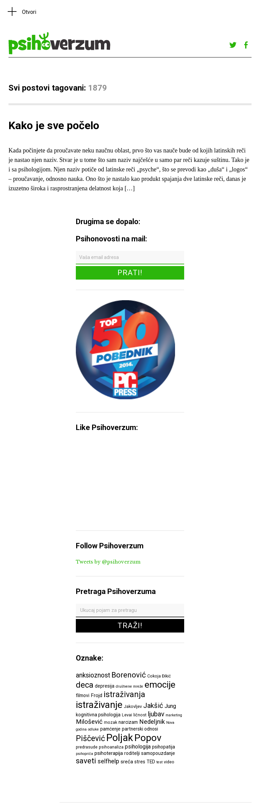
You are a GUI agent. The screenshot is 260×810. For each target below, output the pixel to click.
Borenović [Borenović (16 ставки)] (128, 674)
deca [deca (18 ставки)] (84, 685)
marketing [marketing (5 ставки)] (174, 715)
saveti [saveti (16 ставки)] (86, 760)
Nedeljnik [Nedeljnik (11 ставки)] (152, 721)
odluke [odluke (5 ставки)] (93, 729)
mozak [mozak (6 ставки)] (110, 722)
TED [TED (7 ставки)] (151, 761)
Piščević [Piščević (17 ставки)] (90, 738)
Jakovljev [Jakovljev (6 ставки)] (133, 706)
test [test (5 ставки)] (159, 762)
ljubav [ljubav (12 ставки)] (156, 714)
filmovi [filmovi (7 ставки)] (82, 695)
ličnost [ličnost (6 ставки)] (140, 714)
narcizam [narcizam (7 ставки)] (128, 722)
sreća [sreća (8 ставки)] (127, 762)
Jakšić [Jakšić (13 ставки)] (153, 705)
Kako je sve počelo (53, 125)
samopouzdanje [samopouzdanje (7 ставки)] (158, 753)
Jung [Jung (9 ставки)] (170, 706)
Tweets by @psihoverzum (108, 562)
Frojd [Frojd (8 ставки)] (96, 695)
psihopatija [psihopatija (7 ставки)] (163, 746)
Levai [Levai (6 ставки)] (127, 714)
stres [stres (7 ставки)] (139, 761)
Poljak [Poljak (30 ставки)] (119, 737)
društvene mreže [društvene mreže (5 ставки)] (129, 686)
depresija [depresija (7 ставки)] (104, 686)
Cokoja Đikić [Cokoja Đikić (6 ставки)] (159, 675)
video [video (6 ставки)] (169, 761)
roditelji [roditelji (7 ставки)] (132, 753)
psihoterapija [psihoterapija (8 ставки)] (108, 753)
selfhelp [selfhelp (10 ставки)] (108, 761)
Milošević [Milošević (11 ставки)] (89, 721)
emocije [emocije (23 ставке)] (160, 684)
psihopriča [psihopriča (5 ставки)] (84, 754)
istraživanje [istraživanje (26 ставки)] (99, 704)
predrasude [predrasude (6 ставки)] (87, 746)
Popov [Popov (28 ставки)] (147, 737)
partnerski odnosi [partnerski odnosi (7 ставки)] (140, 729)
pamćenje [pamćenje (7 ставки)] (110, 729)
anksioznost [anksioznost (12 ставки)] (93, 675)
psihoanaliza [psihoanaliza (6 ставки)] (111, 746)
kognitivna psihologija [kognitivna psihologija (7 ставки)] (98, 714)
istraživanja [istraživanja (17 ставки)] (124, 694)
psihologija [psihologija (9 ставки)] (138, 746)
